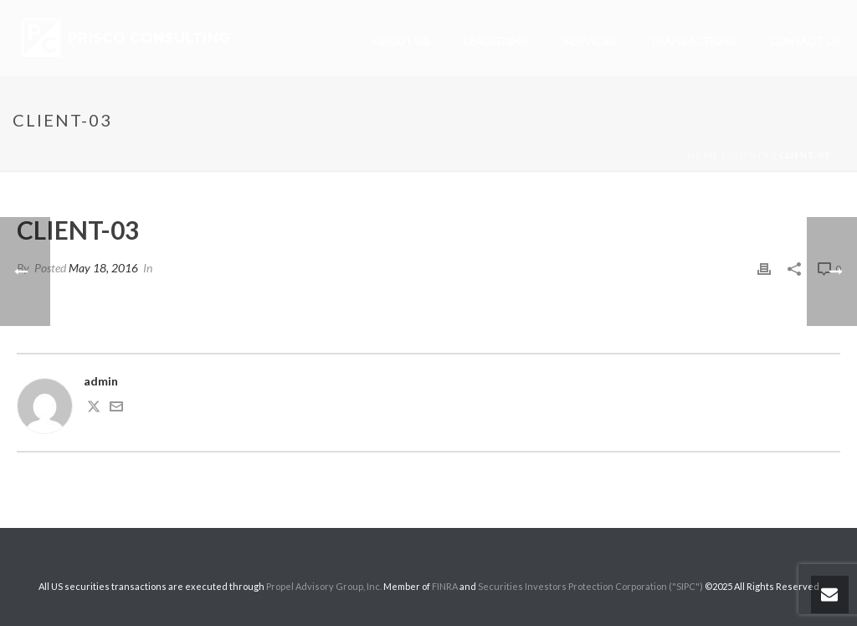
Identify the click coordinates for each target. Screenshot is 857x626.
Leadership (496, 42)
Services (589, 42)
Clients (749, 155)
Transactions (692, 42)
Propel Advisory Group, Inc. (324, 586)
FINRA (445, 586)
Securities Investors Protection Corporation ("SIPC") (590, 586)
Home (703, 155)
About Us (400, 42)
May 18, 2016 (103, 268)
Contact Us (804, 42)
